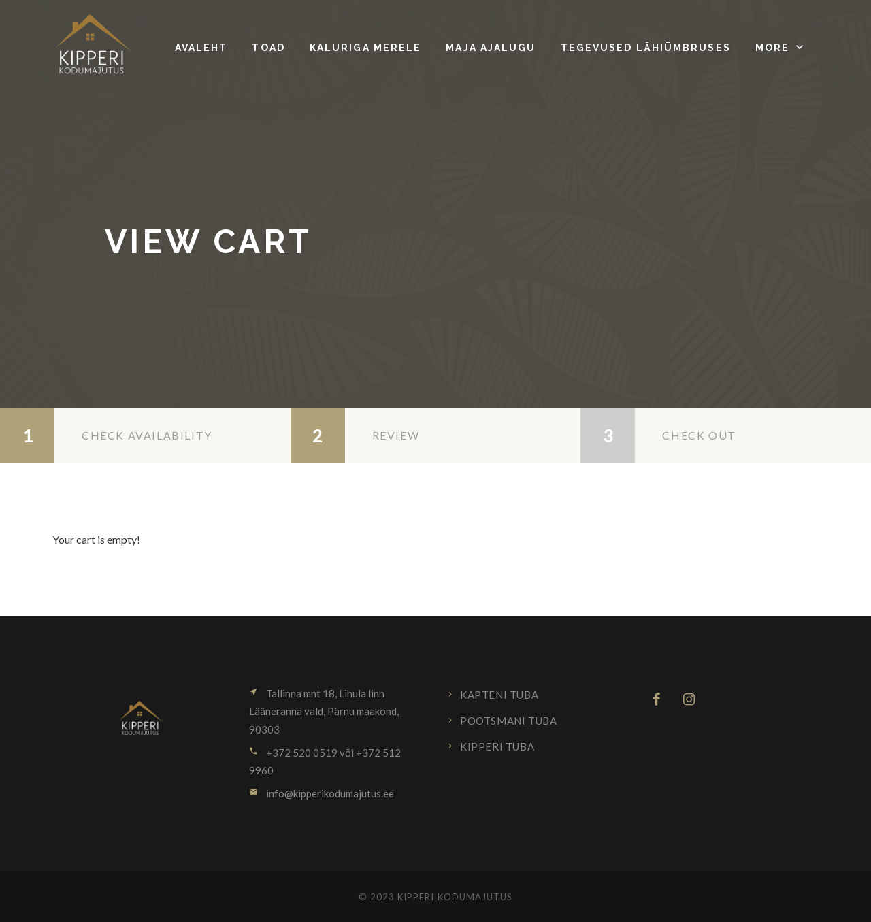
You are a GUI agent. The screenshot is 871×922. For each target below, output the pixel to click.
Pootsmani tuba (508, 720)
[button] (781, 47)
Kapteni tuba (499, 695)
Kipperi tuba (497, 746)
